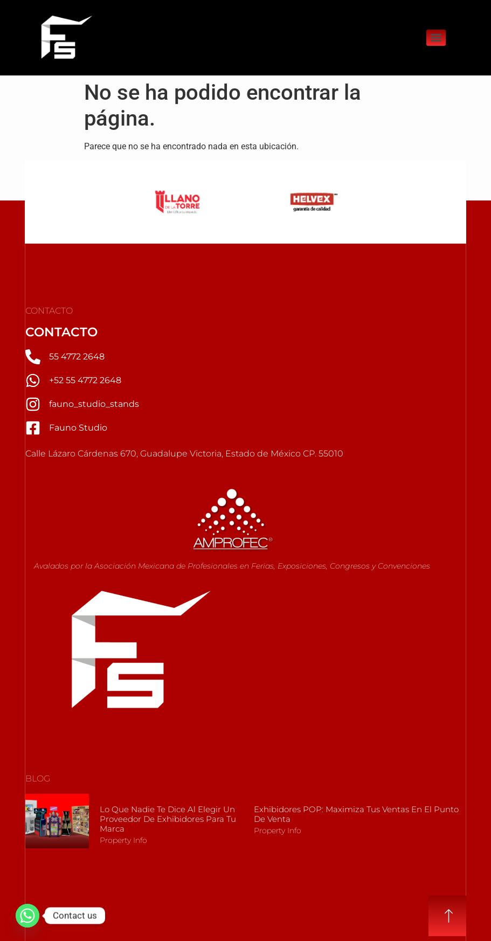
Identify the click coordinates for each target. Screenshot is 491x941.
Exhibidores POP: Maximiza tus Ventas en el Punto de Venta (356, 814)
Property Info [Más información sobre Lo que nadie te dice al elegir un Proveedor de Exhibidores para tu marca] (123, 840)
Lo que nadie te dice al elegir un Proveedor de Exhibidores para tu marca (168, 819)
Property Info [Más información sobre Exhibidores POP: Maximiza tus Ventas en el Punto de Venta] (277, 830)
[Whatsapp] (27, 916)
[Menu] (436, 38)
